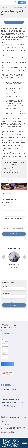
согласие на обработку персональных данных (14, 229)
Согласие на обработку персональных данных (12, 402)
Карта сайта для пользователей (8, 406)
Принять (24, 443)
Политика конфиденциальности (8, 405)
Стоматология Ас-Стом (6, 7)
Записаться (22, 2)
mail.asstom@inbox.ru (7, 333)
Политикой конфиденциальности (17, 228)
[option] (14, 260)
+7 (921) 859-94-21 (8, 328)
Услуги (14, 7)
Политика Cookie (13, 446)
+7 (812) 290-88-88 (8, 325)
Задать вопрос (7, 367)
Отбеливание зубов (21, 7)
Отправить (14, 305)
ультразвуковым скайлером (17, 134)
